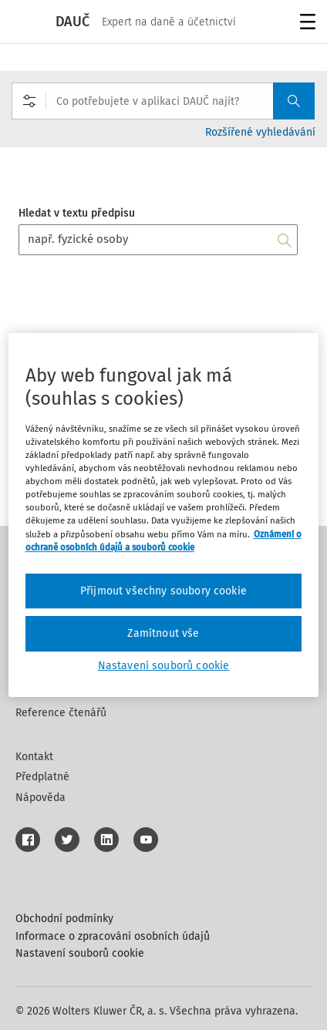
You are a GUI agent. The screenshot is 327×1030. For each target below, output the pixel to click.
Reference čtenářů (60, 712)
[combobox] (163, 100)
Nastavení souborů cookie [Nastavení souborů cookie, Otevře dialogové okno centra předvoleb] (164, 665)
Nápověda (40, 797)
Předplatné (42, 776)
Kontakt (34, 756)
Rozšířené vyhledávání (260, 132)
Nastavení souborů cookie (79, 953)
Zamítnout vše (163, 633)
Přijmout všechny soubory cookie (163, 590)
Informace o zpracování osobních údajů (112, 936)
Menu (305, 23)
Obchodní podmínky (64, 918)
